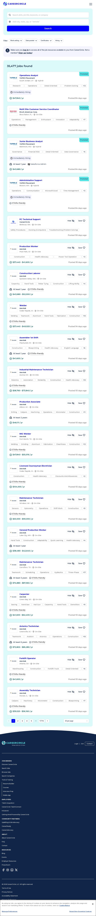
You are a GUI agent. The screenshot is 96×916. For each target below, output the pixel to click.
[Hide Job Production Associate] (71, 403)
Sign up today (25, 53)
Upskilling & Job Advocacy (10, 822)
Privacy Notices (7, 892)
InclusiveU (5, 811)
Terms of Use (6, 888)
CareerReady (6, 826)
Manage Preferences (9, 899)
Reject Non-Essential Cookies (80, 911)
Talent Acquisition (8, 803)
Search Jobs (6, 768)
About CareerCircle (8, 838)
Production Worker (41, 246)
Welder (41, 305)
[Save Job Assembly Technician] (82, 692)
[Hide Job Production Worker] (71, 248)
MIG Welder (41, 434)
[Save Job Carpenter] (82, 595)
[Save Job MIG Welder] (82, 435)
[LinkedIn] (12, 870)
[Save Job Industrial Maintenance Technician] (82, 371)
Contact (90, 744)
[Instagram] (7, 870)
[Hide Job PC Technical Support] (71, 221)
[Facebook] (3, 870)
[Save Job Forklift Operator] (82, 659)
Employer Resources (9, 861)
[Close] (93, 904)
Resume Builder (8, 783)
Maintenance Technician (41, 498)
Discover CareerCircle (9, 764)
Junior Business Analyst (48, 141)
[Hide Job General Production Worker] (71, 531)
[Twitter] (16, 870)
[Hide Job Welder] (71, 307)
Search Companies (8, 776)
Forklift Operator (41, 658)
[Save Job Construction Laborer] (82, 274)
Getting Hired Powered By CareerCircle (15, 814)
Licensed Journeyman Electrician (41, 466)
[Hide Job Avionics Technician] (71, 627)
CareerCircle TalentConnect (11, 807)
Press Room (6, 865)
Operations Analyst (48, 75)
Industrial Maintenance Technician (41, 369)
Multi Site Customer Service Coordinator (48, 109)
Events (4, 857)
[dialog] (48, 908)
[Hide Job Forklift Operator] (71, 659)
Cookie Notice (64, 905)
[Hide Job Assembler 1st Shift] (71, 339)
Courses (6, 787)
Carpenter (41, 594)
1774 (42, 721)
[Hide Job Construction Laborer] (71, 274)
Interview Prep (8, 791)
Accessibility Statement (10, 896)
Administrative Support (48, 180)
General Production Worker (41, 530)
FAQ (3, 842)
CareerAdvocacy (7, 830)
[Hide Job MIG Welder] (71, 435)
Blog (3, 853)
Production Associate (41, 402)
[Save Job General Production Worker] (82, 531)
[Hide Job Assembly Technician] (71, 692)
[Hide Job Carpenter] (71, 595)
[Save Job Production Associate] (82, 403)
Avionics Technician (41, 626)
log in (26, 50)
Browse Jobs (6, 772)
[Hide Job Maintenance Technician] (71, 499)
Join (82, 744)
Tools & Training (7, 780)
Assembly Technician (41, 690)
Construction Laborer (41, 273)
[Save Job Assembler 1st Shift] (82, 339)
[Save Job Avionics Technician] (82, 627)
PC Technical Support (41, 219)
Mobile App (6, 795)
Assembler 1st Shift (41, 337)
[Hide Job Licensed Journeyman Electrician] (71, 467)
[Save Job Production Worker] (82, 248)
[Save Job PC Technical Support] (82, 221)
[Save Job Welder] (82, 307)
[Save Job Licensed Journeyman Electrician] (82, 467)
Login (76, 744)
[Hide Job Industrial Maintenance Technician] (71, 371)
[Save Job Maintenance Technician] (82, 499)
